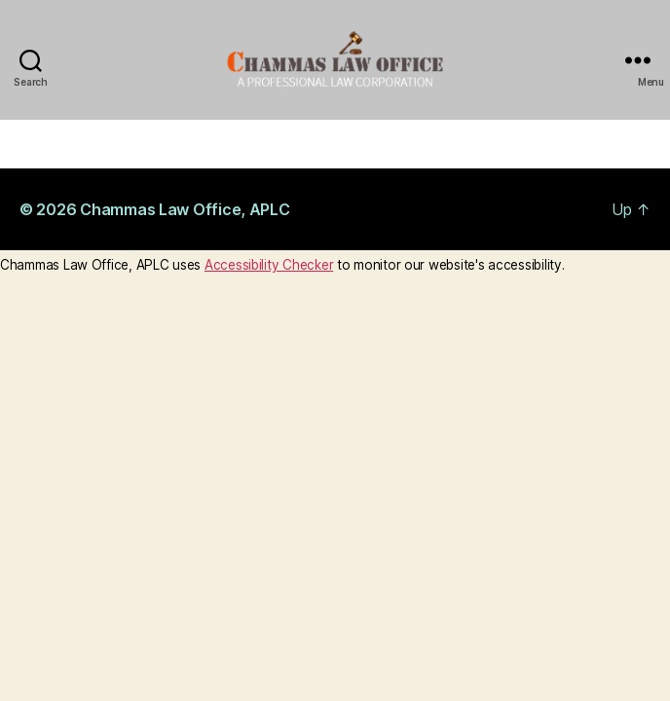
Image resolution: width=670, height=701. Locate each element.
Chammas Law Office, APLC (185, 209)
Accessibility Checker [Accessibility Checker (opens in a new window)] (269, 265)
